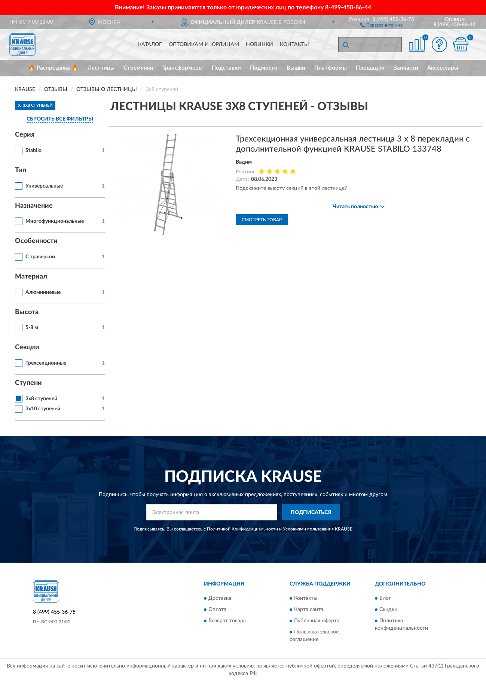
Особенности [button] (36, 241)
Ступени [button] (28, 383)
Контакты (294, 44)
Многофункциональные (54, 221)
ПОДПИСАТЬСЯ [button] (311, 512)
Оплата (217, 609)
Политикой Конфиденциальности (242, 529)
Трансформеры (182, 68)
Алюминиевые (43, 292)
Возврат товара (227, 620)
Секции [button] (27, 347)
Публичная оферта (316, 620)
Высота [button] (27, 312)
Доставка (219, 598)
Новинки (259, 44)
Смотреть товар (262, 220)
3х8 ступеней (41, 398)
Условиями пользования (308, 529)
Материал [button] (31, 276)
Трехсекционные (45, 363)
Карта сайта (308, 609)
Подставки (226, 68)
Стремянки (138, 68)
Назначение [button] (34, 206)
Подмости (264, 68)
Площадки (370, 68)
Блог (385, 598)
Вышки (296, 68)
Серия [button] (24, 134)
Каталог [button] (150, 44)
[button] (381, 24)
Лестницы (101, 68)
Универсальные (44, 186)
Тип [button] (20, 170)
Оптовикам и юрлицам (204, 44)
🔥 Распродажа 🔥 (53, 68)
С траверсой (40, 256)
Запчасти (406, 68)
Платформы (330, 68)
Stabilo (33, 150)
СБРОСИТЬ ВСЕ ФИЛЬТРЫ (60, 119)
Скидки (388, 609)
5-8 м (31, 327)
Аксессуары (442, 68)
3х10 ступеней (42, 408)
